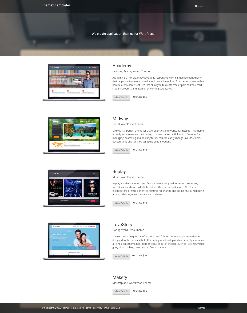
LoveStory (122, 224)
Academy (122, 65)
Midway (120, 118)
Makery (120, 277)
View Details (121, 97)
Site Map (115, 307)
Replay (119, 171)
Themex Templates (56, 5)
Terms (105, 307)
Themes (199, 6)
